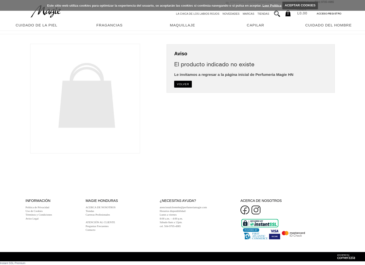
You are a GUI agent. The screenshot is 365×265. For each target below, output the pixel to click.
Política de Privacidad (37, 207)
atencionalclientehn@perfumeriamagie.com (183, 207)
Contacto (90, 229)
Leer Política (271, 5)
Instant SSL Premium (13, 263)
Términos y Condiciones (39, 214)
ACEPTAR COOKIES (300, 5)
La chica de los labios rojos (198, 13)
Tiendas (263, 13)
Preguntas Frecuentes (97, 226)
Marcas (248, 13)
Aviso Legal (32, 218)
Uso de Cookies (34, 210)
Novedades (230, 13)
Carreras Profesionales (98, 214)
